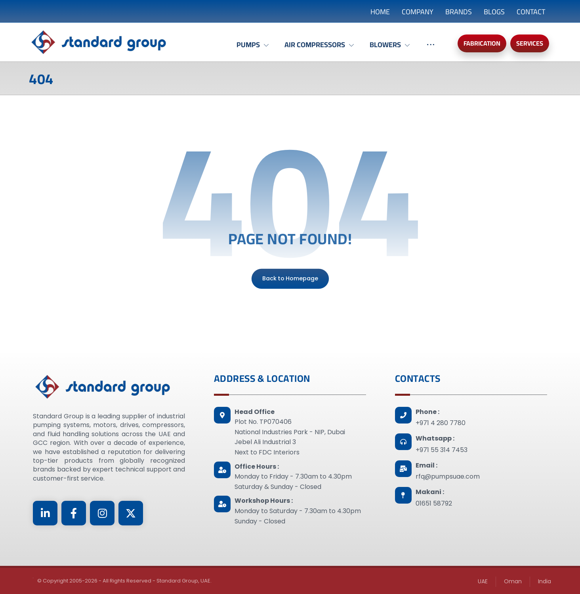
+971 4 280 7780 (441, 422)
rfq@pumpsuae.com (448, 476)
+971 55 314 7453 (441, 449)
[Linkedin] (45, 513)
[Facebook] (73, 513)
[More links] (431, 49)
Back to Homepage (290, 278)
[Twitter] (130, 513)
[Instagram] (102, 513)
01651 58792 (434, 503)
